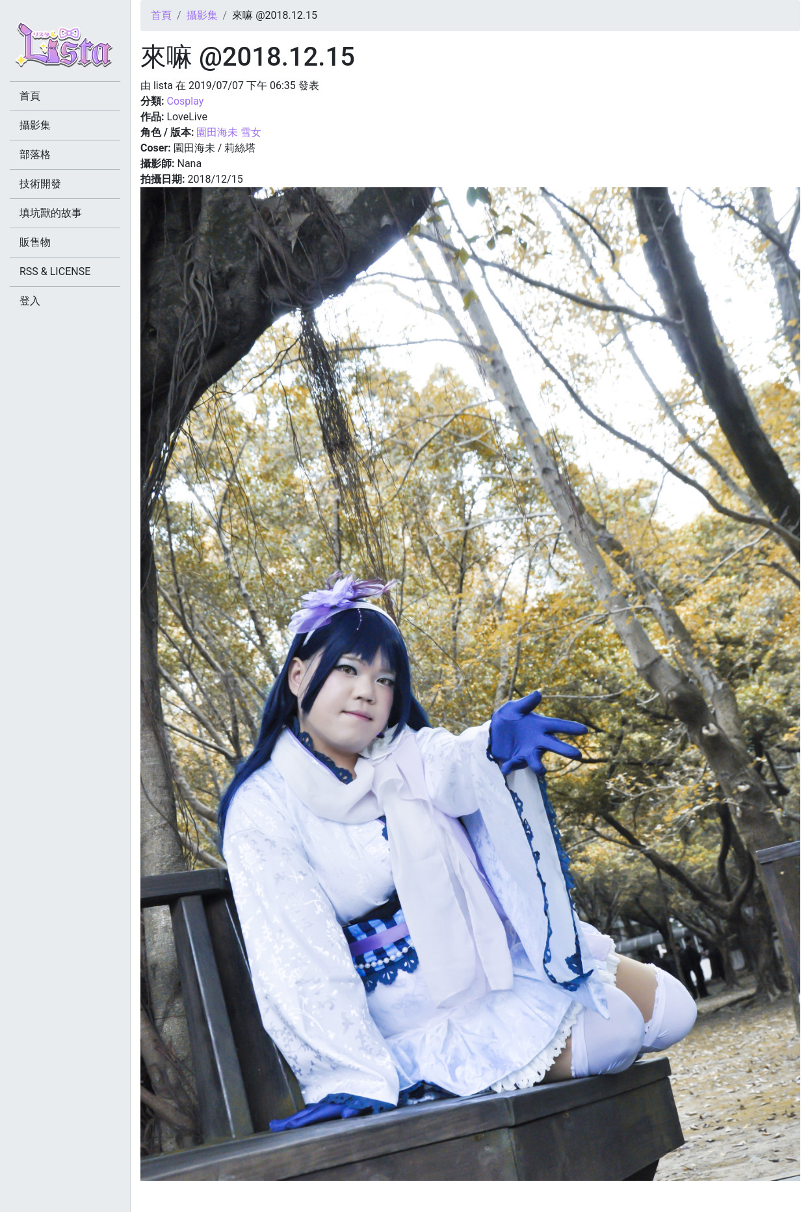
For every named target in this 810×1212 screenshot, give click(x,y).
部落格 (35, 154)
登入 (30, 301)
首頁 (161, 15)
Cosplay (184, 101)
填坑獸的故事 (51, 213)
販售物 (35, 242)
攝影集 (202, 15)
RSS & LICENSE (55, 271)
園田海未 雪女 (228, 132)
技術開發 (40, 184)
